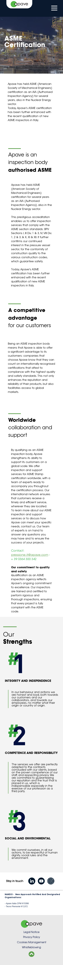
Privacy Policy (31, 937)
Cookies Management (31, 942)
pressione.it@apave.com (29, 555)
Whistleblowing (31, 947)
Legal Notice (31, 932)
